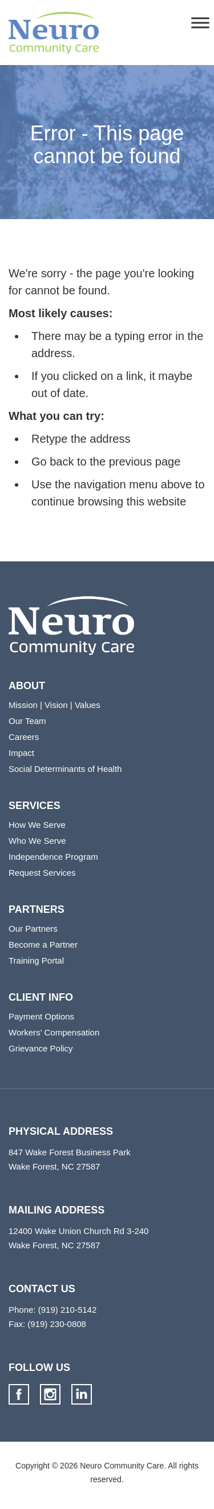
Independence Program (53, 856)
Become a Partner (43, 944)
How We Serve (37, 825)
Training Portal (36, 960)
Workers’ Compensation (54, 1032)
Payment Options (41, 1016)
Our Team (27, 721)
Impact (21, 753)
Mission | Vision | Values (54, 705)
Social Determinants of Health (65, 769)
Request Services (42, 872)
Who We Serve (37, 840)
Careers (24, 737)
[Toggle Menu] (200, 22)
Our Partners (33, 928)
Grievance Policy (41, 1048)
